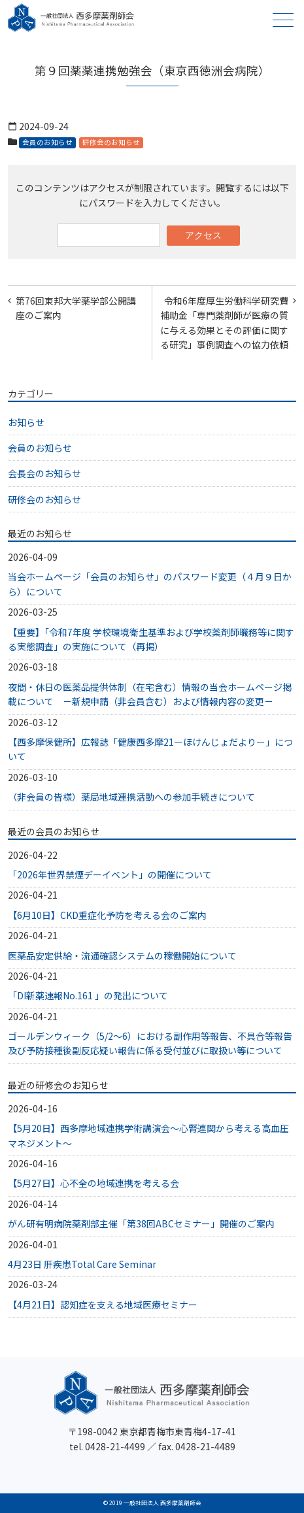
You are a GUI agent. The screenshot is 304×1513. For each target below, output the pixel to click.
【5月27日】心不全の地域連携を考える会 (93, 1182)
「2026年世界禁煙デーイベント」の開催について (110, 874)
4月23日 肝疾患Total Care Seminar (82, 1264)
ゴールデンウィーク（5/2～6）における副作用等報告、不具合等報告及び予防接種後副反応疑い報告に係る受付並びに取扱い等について (150, 1043)
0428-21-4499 (115, 1446)
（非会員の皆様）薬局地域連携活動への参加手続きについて (131, 796)
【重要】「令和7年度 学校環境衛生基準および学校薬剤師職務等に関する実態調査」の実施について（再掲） (151, 639)
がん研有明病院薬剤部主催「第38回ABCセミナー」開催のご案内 (141, 1223)
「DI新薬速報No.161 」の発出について (88, 995)
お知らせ (26, 422)
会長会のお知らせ (44, 473)
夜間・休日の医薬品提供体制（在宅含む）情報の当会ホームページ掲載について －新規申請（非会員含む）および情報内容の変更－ (150, 694)
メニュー (282, 20)
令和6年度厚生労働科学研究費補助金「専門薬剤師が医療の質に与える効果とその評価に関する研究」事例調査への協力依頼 (224, 322)
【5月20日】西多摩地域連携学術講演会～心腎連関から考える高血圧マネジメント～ (148, 1135)
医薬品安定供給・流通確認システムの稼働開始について (122, 955)
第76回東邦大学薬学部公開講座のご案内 (76, 308)
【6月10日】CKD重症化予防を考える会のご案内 (107, 915)
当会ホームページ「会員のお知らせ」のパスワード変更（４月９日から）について (150, 583)
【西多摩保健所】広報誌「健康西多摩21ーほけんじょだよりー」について (150, 749)
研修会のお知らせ (111, 142)
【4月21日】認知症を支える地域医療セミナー (102, 1304)
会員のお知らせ (47, 142)
